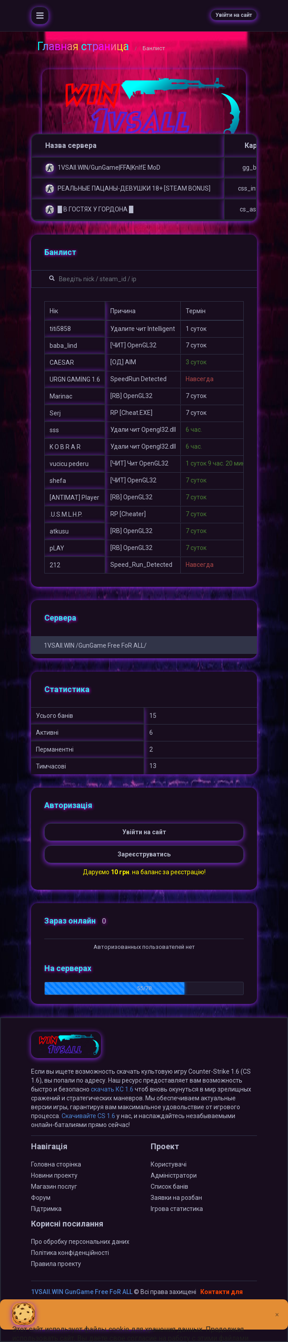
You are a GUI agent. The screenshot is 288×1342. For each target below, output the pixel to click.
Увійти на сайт (233, 15)
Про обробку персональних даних (80, 1241)
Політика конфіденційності (70, 1252)
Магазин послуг (54, 1186)
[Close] (277, 1308)
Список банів (169, 1186)
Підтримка (46, 1208)
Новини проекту (54, 1175)
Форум (41, 1197)
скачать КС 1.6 (112, 1089)
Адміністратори (174, 1175)
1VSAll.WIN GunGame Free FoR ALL (81, 1291)
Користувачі (169, 1164)
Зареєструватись (144, 854)
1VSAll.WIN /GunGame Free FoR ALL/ (95, 645)
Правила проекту (56, 1263)
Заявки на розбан (176, 1197)
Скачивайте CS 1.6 (88, 1115)
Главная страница (83, 46)
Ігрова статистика (177, 1208)
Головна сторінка (56, 1164)
